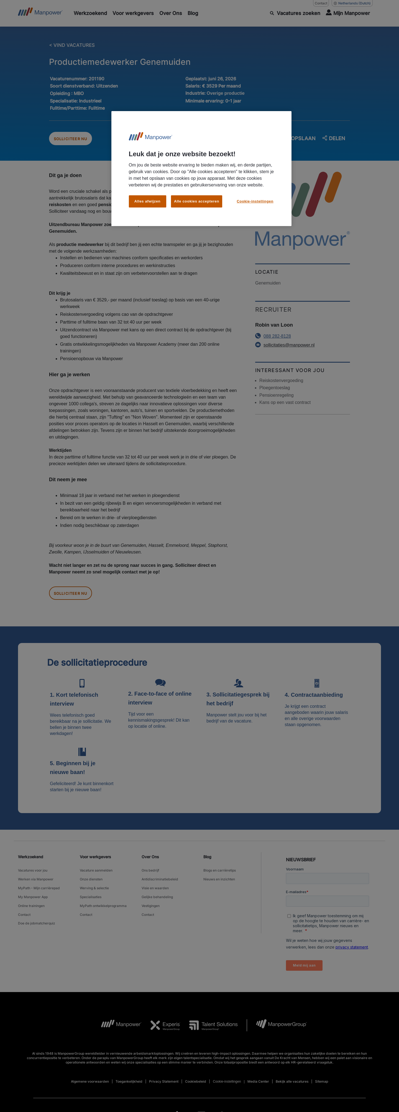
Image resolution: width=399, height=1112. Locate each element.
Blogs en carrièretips (219, 875)
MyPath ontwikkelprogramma (103, 903)
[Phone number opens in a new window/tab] (302, 339)
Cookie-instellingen (227, 1087)
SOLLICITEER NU (75, 140)
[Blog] (193, 13)
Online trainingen (31, 903)
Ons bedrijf (150, 875)
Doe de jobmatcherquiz (36, 917)
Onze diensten (91, 882)
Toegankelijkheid (129, 1087)
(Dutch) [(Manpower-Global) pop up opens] (352, 3)
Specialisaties (90, 896)
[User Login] (348, 13)
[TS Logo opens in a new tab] (209, 1031)
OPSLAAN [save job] (299, 140)
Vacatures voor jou (32, 875)
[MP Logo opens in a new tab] (117, 1031)
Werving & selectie (94, 889)
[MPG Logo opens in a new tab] (277, 1031)
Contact (24, 910)
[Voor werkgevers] (133, 13)
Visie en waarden (155, 889)
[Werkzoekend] (90, 13)
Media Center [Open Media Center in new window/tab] (258, 1087)
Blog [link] (207, 862)
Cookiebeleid (195, 1087)
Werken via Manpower (35, 882)
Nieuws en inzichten (219, 882)
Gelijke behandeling (157, 896)
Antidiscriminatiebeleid (160, 882)
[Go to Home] (40, 13)
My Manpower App (33, 896)
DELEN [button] (333, 140)
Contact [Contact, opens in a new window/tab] (321, 3)
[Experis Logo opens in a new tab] (161, 1031)
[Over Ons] (170, 13)
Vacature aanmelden (96, 875)
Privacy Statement (163, 1087)
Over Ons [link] (150, 862)
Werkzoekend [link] (30, 862)
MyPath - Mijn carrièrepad (39, 889)
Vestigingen (151, 903)
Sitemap (321, 1087)
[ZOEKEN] (295, 13)
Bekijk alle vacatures (292, 1087)
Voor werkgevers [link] (95, 862)
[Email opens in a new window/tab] (302, 348)
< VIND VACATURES (73, 45)
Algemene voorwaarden (90, 1087)
